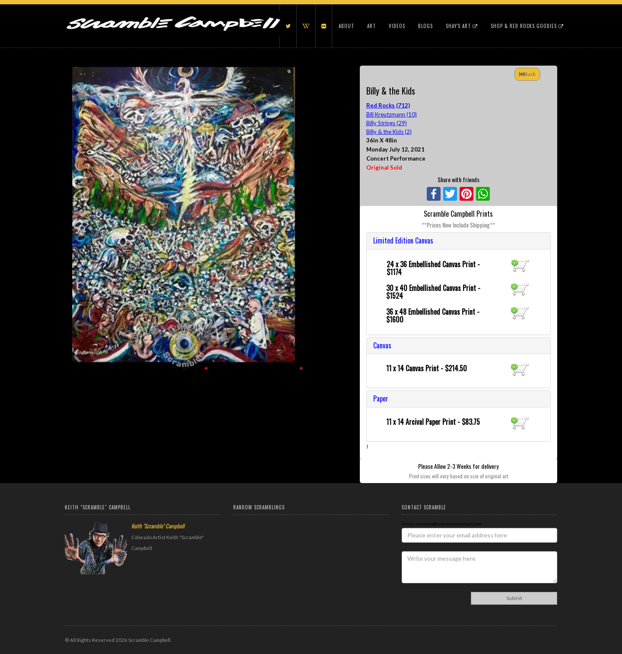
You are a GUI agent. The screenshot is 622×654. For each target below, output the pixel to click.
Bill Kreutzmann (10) (391, 114)
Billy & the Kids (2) (389, 131)
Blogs (425, 25)
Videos (397, 25)
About (346, 25)
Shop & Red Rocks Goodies (527, 25)
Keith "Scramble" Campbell (157, 525)
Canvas (382, 345)
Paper (380, 398)
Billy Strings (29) (386, 123)
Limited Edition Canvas (403, 240)
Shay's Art (462, 25)
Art (371, 25)
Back (527, 74)
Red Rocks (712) (388, 105)
